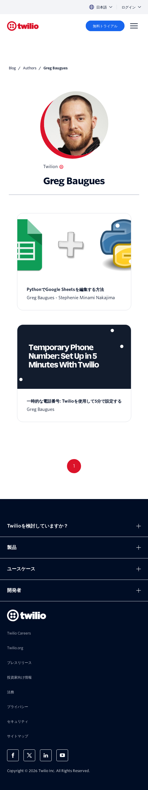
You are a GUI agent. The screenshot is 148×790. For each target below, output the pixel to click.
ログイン (131, 7)
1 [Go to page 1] (74, 466)
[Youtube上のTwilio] (62, 755)
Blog (12, 68)
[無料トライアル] (105, 26)
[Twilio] (23, 26)
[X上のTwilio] (29, 755)
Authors (29, 68)
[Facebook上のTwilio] (13, 755)
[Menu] (134, 26)
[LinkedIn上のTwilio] (46, 755)
